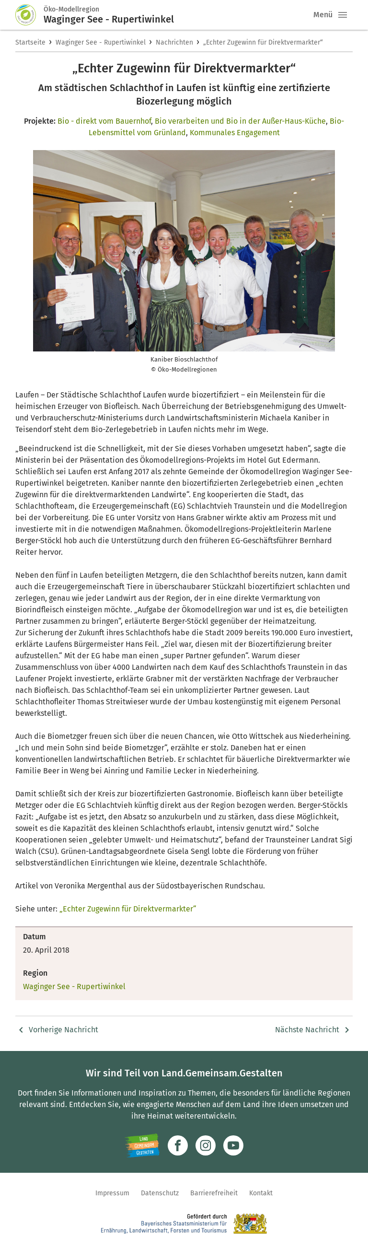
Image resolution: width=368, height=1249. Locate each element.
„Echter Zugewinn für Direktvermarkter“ (263, 42)
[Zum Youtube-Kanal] (233, 1145)
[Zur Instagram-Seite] (206, 1145)
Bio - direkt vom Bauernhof (104, 121)
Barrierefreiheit (214, 1193)
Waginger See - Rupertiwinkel (101, 42)
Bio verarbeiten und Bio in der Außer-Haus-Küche (240, 121)
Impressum (112, 1193)
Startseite (30, 42)
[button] (343, 15)
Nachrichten (174, 42)
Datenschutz (160, 1193)
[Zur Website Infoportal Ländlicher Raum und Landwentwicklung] (142, 1145)
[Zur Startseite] (30, 15)
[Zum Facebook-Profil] (178, 1145)
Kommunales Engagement (235, 132)
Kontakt (261, 1193)
